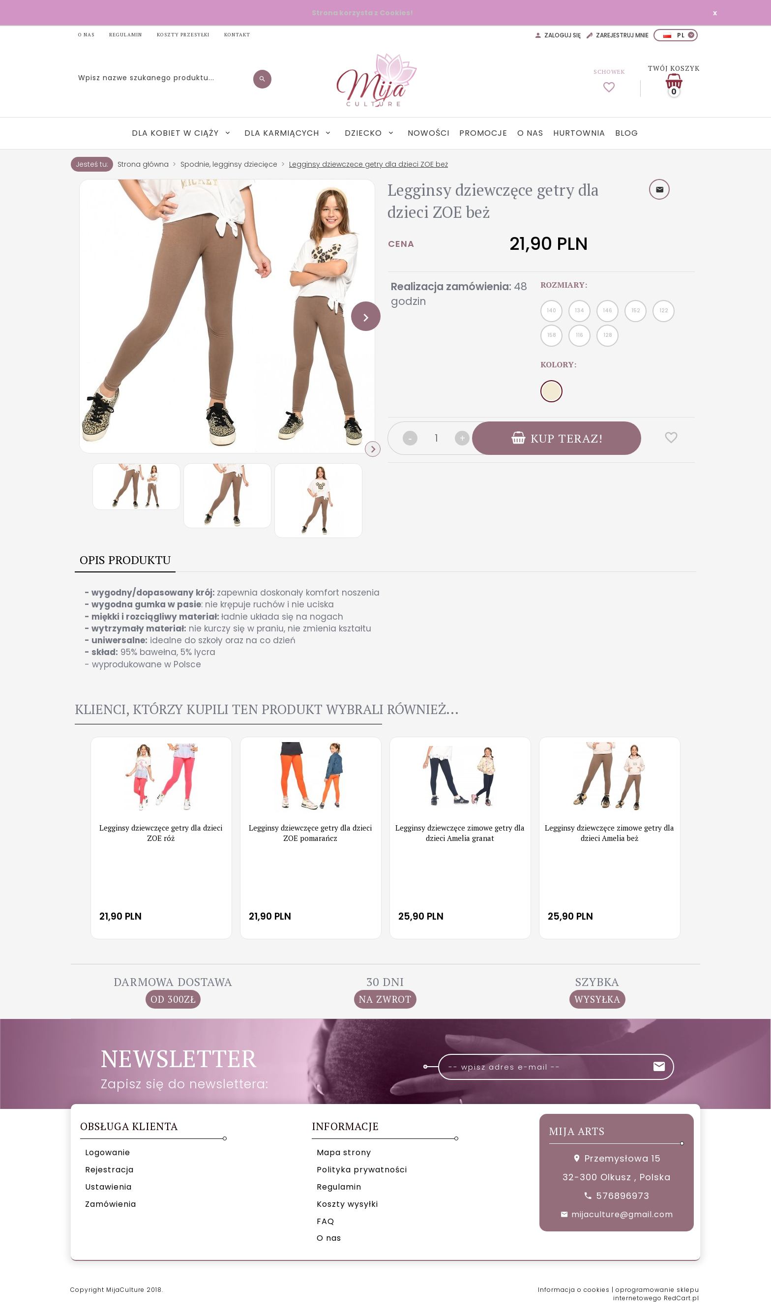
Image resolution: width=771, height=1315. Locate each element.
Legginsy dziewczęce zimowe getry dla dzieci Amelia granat (460, 833)
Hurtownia (579, 133)
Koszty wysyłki (347, 1204)
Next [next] (373, 449)
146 (607, 310)
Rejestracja (109, 1169)
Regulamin (339, 1187)
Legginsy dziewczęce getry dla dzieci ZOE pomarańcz (310, 833)
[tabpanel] (385, 628)
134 (579, 310)
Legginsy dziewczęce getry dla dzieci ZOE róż (160, 833)
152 (635, 310)
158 (551, 335)
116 (579, 335)
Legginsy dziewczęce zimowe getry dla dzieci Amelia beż (609, 833)
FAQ (325, 1221)
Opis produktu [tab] (125, 560)
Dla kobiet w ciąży (176, 133)
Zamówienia (110, 1204)
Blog (626, 133)
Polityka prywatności (362, 1169)
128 (607, 335)
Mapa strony (344, 1152)
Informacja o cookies (574, 1289)
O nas (530, 133)
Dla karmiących (283, 133)
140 (551, 310)
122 (663, 310)
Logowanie (107, 1152)
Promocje (483, 133)
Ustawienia (108, 1187)
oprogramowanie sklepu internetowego (656, 1293)
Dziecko (365, 133)
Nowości (428, 133)
